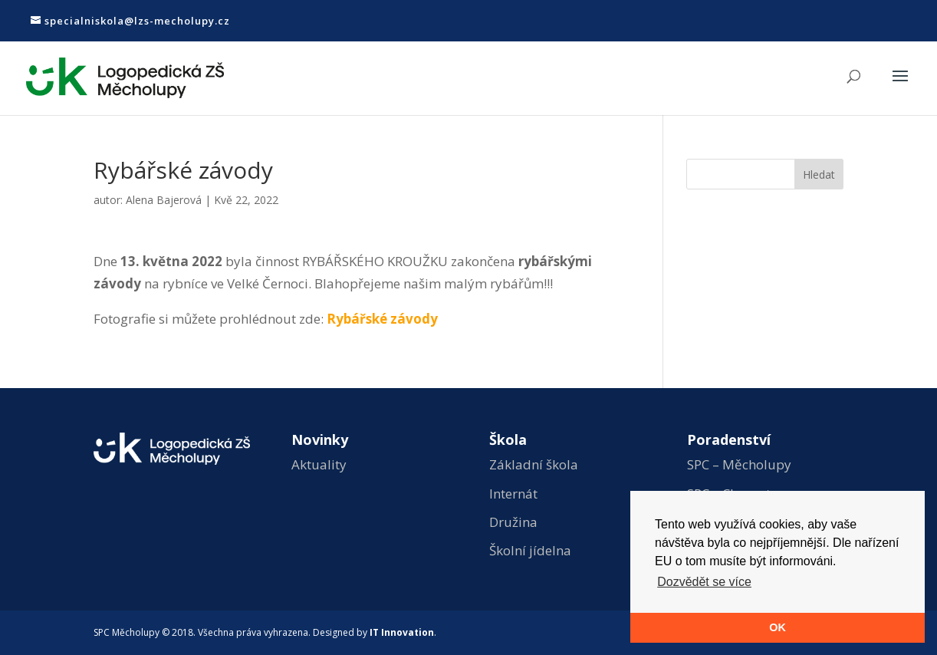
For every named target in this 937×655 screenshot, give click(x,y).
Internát (513, 493)
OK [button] (777, 627)
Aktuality (319, 464)
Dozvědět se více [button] (704, 581)
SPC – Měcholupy (739, 464)
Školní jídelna (530, 550)
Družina (513, 522)
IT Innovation (402, 632)
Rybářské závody (382, 319)
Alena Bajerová (164, 200)
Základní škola (533, 464)
